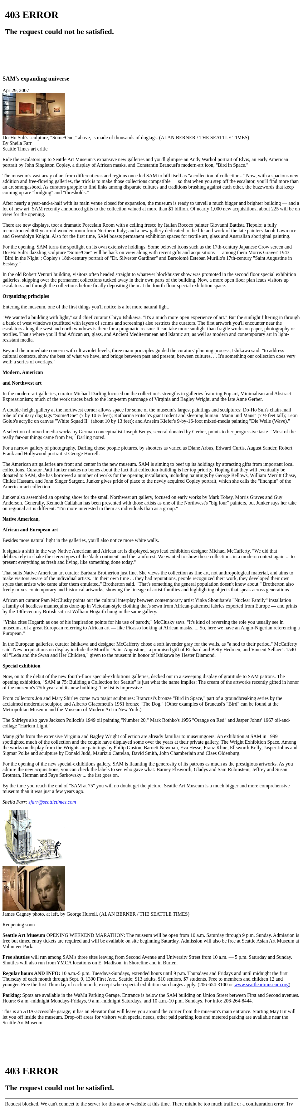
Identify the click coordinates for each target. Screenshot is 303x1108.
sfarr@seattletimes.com (52, 802)
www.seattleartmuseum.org (261, 984)
